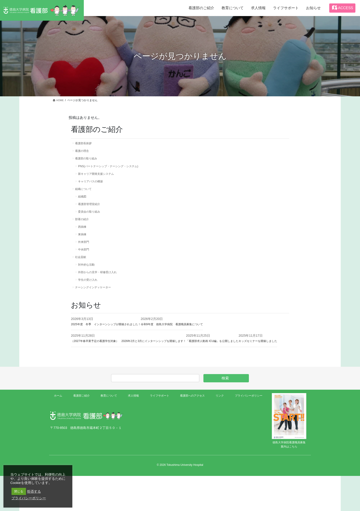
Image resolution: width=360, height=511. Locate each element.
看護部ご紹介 (81, 431)
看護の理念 (84, 152)
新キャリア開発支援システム (100, 178)
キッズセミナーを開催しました (93, 376)
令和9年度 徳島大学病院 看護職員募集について (188, 342)
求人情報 (131, 431)
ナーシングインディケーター (97, 305)
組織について (85, 195)
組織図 (84, 203)
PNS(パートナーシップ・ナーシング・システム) (114, 169)
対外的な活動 (88, 280)
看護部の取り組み (88, 161)
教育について (108, 431)
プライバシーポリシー (246, 431)
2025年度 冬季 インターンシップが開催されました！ (111, 342)
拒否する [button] (34, 491)
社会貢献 (82, 271)
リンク (217, 431)
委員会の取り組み (92, 220)
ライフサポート (157, 431)
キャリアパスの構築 (93, 186)
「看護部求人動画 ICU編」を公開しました (235, 359)
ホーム (59, 431)
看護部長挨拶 (85, 144)
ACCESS (342, 7)
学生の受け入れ (90, 297)
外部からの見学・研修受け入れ (101, 288)
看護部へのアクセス (190, 431)
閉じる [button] (18, 491)
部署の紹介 (84, 229)
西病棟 (84, 237)
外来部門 (85, 254)
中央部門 (85, 263)
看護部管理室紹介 (92, 212)
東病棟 (84, 246)
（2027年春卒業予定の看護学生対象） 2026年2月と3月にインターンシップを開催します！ (138, 359)
